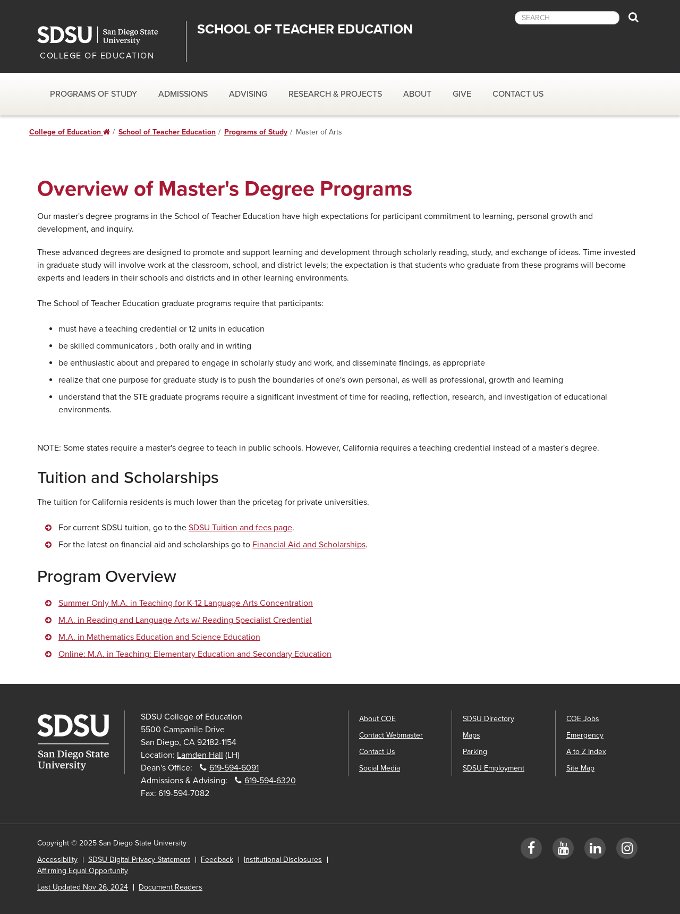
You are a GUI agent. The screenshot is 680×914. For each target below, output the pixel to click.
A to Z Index (586, 751)
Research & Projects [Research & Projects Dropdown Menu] (335, 94)
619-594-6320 (270, 780)
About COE (377, 718)
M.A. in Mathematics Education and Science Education (159, 637)
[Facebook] (531, 850)
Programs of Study (255, 132)
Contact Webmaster (391, 735)
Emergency (585, 735)
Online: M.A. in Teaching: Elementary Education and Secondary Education (195, 654)
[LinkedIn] (595, 850)
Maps (471, 735)
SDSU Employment (493, 768)
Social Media (379, 768)
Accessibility (57, 859)
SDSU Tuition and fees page (240, 527)
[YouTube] (563, 850)
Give (462, 94)
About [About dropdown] (417, 94)
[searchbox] (567, 17)
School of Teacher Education (305, 29)
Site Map (580, 768)
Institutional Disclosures (283, 859)
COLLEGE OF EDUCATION (97, 55)
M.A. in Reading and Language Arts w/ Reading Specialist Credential (185, 620)
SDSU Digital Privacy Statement (139, 859)
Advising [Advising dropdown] (248, 94)
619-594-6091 (234, 768)
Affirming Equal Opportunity (82, 870)
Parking (475, 751)
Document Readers (170, 887)
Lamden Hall (200, 755)
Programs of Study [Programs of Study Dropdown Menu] (93, 94)
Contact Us (517, 94)
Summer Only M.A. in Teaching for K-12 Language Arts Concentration (185, 603)
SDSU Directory (488, 718)
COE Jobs (582, 718)
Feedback (217, 859)
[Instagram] (627, 850)
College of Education (69, 132)
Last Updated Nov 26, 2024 (82, 887)
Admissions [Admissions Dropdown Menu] (183, 94)
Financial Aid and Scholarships (309, 544)
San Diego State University (107, 35)
